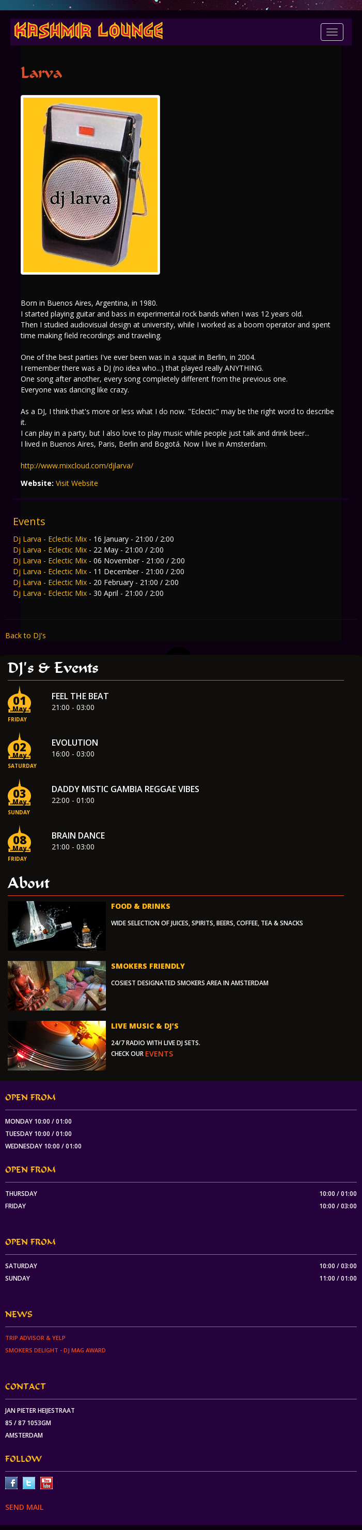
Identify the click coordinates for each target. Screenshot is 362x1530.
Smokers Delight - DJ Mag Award (55, 1350)
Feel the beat (80, 696)
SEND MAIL (24, 1507)
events (159, 1054)
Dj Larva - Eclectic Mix (51, 539)
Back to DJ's (25, 635)
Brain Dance (78, 835)
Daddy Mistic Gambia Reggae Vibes (125, 789)
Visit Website (77, 483)
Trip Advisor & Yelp (35, 1338)
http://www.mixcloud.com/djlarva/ (77, 465)
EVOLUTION (75, 742)
